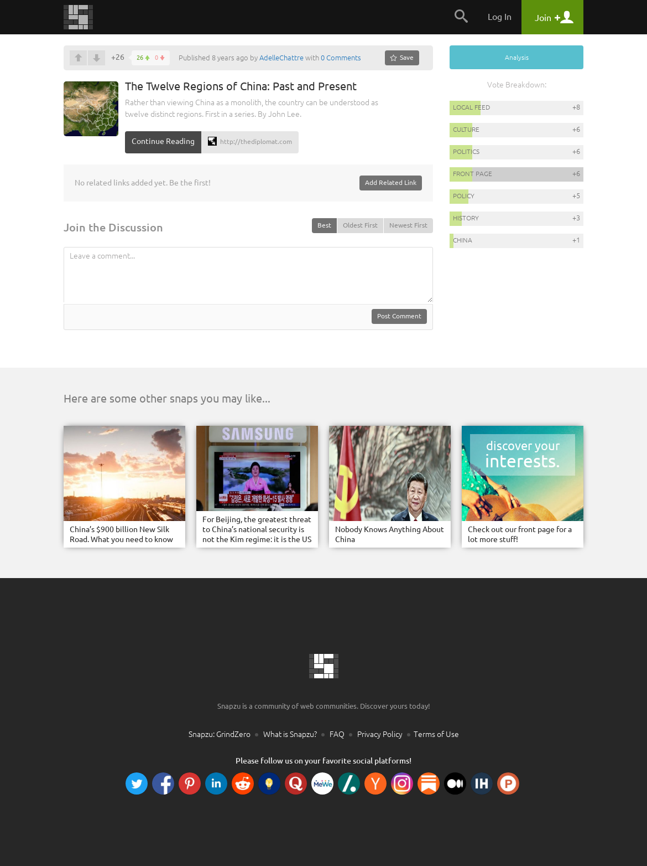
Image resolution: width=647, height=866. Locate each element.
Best (324, 225)
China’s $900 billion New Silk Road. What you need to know (121, 534)
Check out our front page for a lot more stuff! (520, 534)
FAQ (337, 734)
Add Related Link (390, 182)
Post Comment (399, 315)
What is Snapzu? (290, 734)
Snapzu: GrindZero (220, 734)
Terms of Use (436, 734)
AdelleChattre (281, 57)
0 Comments (341, 57)
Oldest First (360, 225)
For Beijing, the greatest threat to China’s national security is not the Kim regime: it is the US (256, 529)
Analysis (517, 57)
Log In (500, 17)
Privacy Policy (380, 734)
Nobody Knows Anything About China (389, 534)
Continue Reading (163, 141)
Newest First (408, 225)
